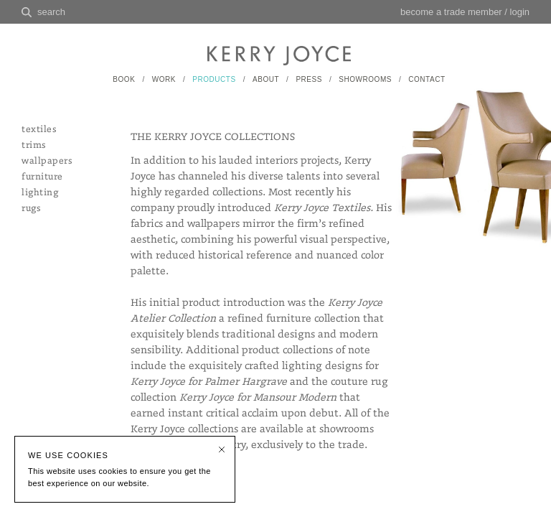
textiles (39, 129)
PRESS (309, 79)
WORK (164, 79)
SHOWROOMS (365, 79)
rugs (31, 208)
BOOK (124, 79)
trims (34, 145)
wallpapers (47, 161)
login (519, 11)
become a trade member (451, 11)
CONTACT (426, 79)
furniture (42, 177)
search (51, 12)
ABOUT (266, 79)
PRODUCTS (213, 79)
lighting (40, 192)
